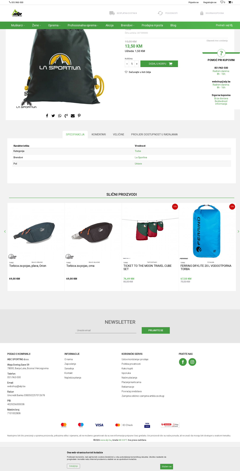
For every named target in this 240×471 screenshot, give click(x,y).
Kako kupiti (127, 397)
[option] (35, 276)
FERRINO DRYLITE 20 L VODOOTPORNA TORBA (206, 296)
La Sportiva (141, 186)
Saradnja (69, 397)
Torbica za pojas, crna (80, 295)
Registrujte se (209, 2)
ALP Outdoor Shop (15, 31)
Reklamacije (128, 416)
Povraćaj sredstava (132, 420)
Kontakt (68, 402)
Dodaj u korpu (157, 93)
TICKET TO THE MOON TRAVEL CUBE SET (147, 296)
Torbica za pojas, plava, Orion (27, 295)
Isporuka (126, 402)
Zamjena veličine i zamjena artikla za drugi (143, 425)
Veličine (118, 163)
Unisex (138, 192)
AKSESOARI (42, 31)
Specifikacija (75, 163)
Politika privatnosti (131, 393)
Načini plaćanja (129, 406)
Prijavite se (155, 359)
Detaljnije (73, 466)
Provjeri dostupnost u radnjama (154, 163)
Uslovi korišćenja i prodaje (135, 388)
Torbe (52, 31)
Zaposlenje (70, 393)
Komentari (99, 163)
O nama (68, 388)
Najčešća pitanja (72, 406)
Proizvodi (30, 31)
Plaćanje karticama (131, 411)
